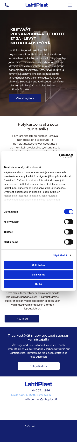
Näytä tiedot (60, 255)
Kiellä (38, 284)
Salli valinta (38, 274)
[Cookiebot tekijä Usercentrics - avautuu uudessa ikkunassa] (59, 156)
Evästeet (30, 426)
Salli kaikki (38, 265)
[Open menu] (69, 5)
